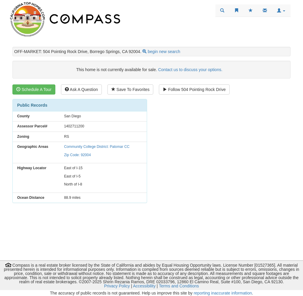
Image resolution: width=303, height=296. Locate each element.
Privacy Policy (117, 286)
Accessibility (144, 286)
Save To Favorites (130, 89)
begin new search (164, 51)
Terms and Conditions (179, 286)
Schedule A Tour (33, 89)
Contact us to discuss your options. (190, 69)
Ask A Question (81, 89)
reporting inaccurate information (223, 293)
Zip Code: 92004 (77, 155)
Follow (194, 89)
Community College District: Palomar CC (96, 147)
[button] (281, 10)
